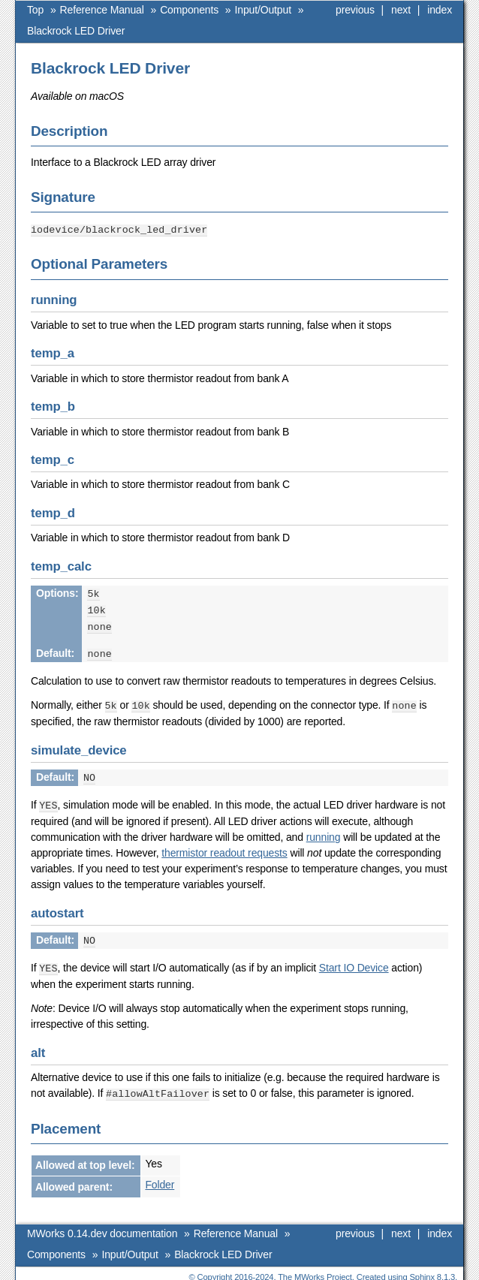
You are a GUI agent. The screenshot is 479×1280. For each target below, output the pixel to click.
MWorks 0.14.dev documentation (102, 1225)
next (401, 10)
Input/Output (263, 10)
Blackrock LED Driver (76, 31)
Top (35, 10)
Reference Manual (102, 10)
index (439, 10)
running (323, 831)
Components (189, 10)
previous (355, 10)
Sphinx (422, 1268)
